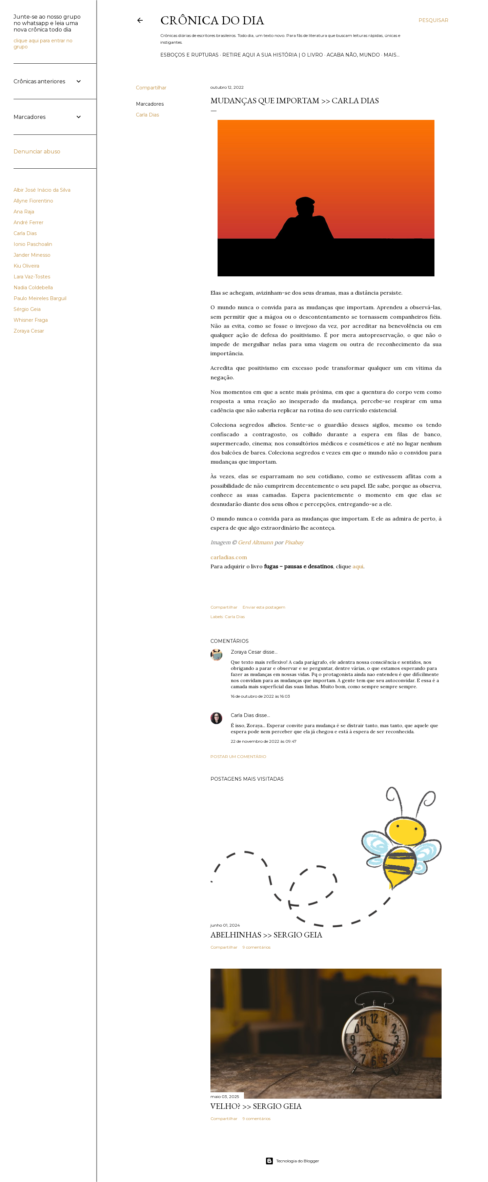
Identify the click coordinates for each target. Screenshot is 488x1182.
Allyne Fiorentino (33, 201)
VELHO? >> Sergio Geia (256, 1106)
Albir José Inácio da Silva (42, 190)
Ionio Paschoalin (33, 244)
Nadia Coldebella (33, 287)
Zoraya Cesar (246, 652)
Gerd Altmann (255, 542)
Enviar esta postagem (264, 607)
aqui (357, 566)
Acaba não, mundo (353, 55)
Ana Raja (24, 212)
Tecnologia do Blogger (292, 1161)
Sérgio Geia (27, 309)
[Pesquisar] (433, 20)
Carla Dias (147, 115)
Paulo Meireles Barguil (40, 298)
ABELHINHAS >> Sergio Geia (266, 934)
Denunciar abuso (37, 151)
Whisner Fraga (31, 320)
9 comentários (256, 947)
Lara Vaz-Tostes (32, 277)
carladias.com (228, 557)
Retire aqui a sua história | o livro (272, 55)
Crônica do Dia (212, 20)
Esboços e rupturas (189, 55)
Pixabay (294, 542)
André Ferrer (28, 222)
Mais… (392, 55)
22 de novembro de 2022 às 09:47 (264, 741)
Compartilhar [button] (151, 88)
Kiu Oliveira (26, 266)
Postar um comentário (238, 756)
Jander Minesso (32, 255)
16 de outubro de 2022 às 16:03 (260, 696)
